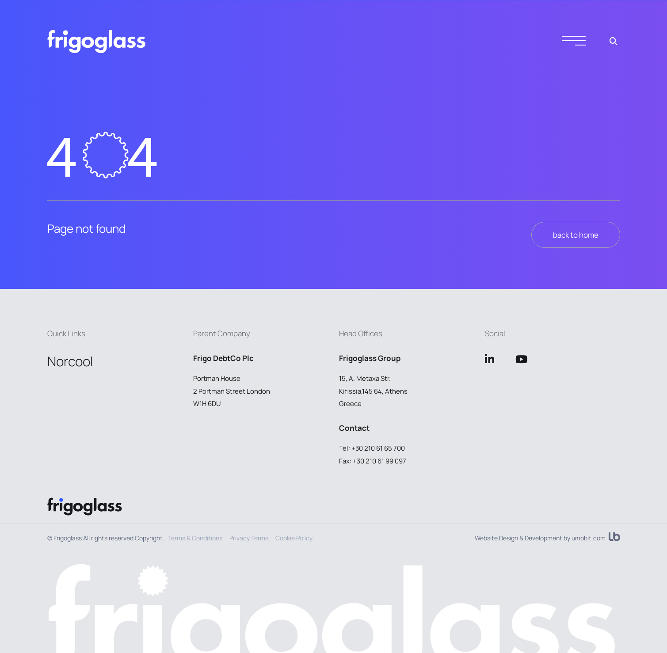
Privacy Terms (248, 538)
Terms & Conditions (195, 538)
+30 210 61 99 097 (379, 461)
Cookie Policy (294, 538)
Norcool (70, 361)
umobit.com (589, 538)
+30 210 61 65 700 (378, 448)
